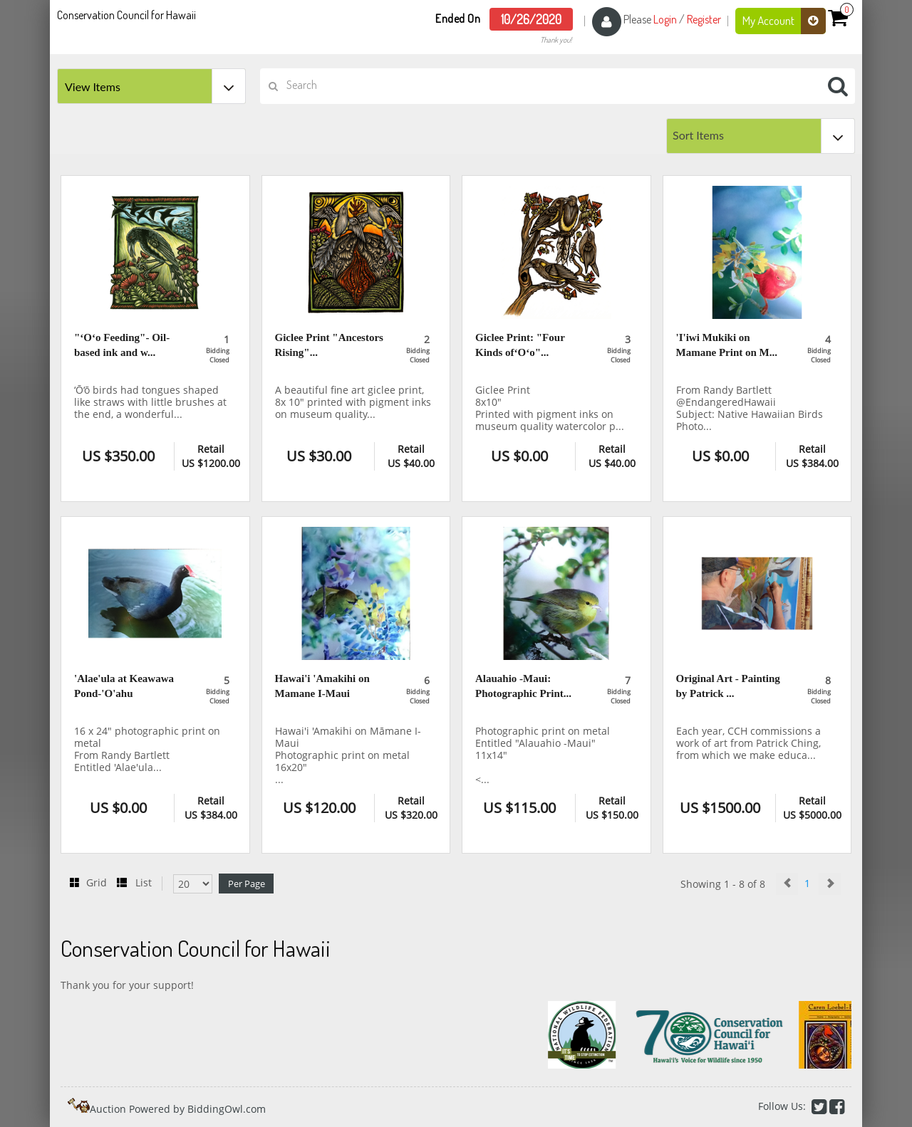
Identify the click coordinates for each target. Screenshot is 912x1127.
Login (665, 19)
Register (704, 19)
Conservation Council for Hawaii (126, 15)
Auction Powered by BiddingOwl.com (178, 1109)
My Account (784, 21)
